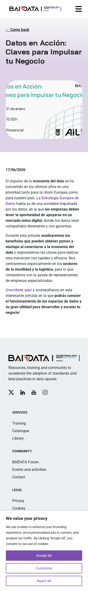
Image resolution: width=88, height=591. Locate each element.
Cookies (18, 508)
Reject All (44, 581)
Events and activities (29, 469)
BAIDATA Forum (25, 462)
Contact (18, 477)
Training (19, 423)
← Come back (17, 29)
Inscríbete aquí (19, 290)
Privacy (18, 501)
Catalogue (20, 431)
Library (18, 438)
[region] (44, 551)
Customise (44, 568)
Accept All (44, 555)
